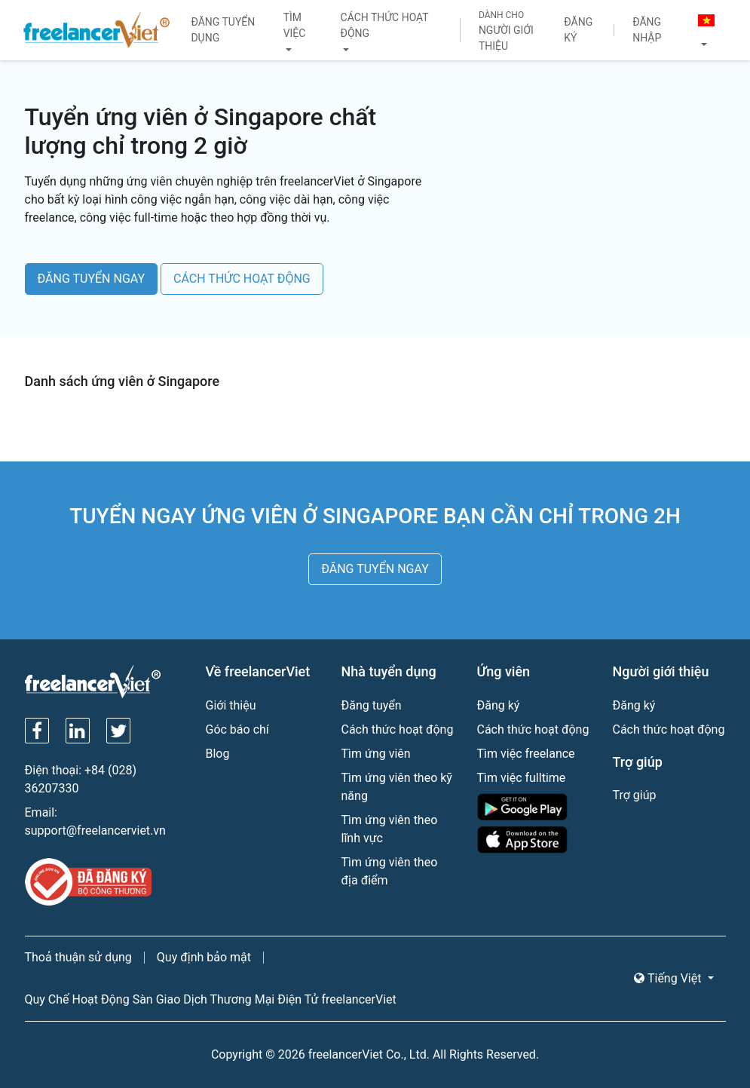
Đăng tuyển (371, 705)
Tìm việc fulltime (521, 778)
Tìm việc (294, 25)
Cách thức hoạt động (385, 25)
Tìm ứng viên (376, 753)
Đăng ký (578, 30)
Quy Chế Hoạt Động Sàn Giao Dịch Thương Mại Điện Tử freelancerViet (210, 999)
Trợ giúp (635, 795)
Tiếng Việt (669, 978)
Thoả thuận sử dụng (78, 957)
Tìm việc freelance (526, 753)
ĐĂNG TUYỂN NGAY (91, 278)
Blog (218, 753)
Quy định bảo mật (204, 957)
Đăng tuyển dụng (223, 30)
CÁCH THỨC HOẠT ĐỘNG (242, 278)
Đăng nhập (646, 30)
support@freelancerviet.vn (95, 830)
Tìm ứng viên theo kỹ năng (396, 787)
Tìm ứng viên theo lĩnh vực (389, 829)
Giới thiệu (231, 705)
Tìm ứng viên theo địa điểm (389, 871)
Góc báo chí (237, 729)
